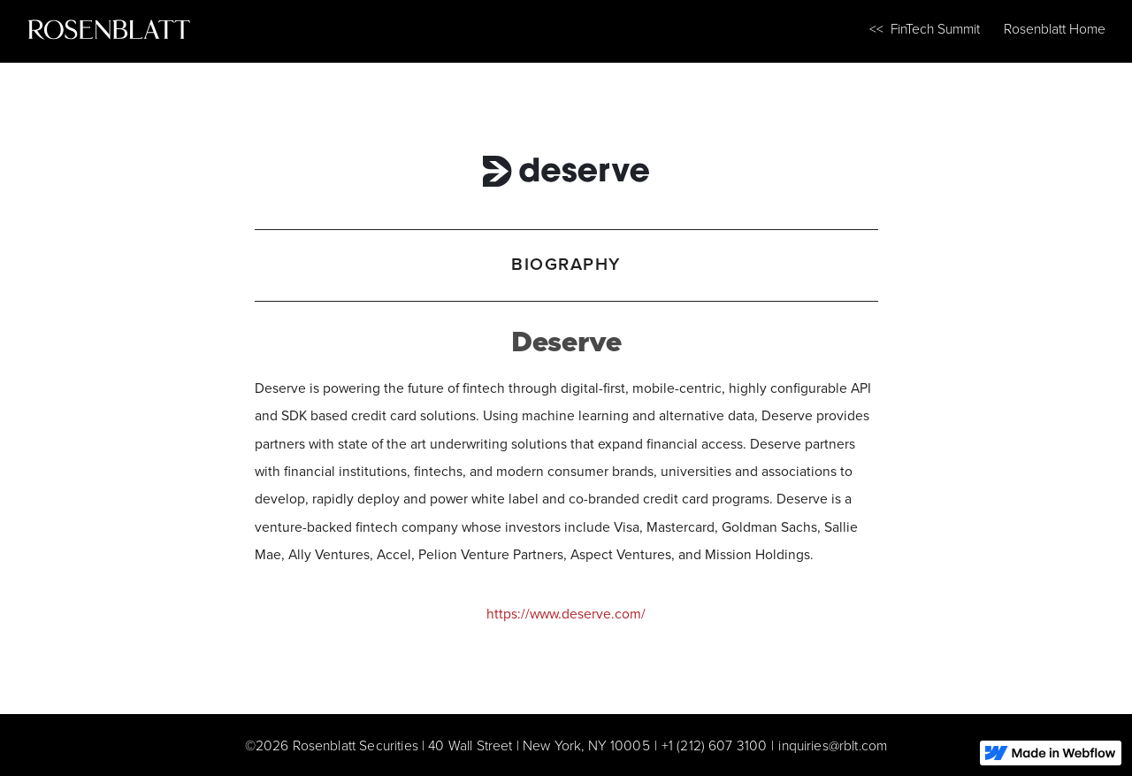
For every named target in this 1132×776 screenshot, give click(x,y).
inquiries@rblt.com (832, 745)
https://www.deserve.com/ (566, 613)
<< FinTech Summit (924, 29)
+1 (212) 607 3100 (715, 745)
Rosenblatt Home (1054, 29)
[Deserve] (566, 167)
